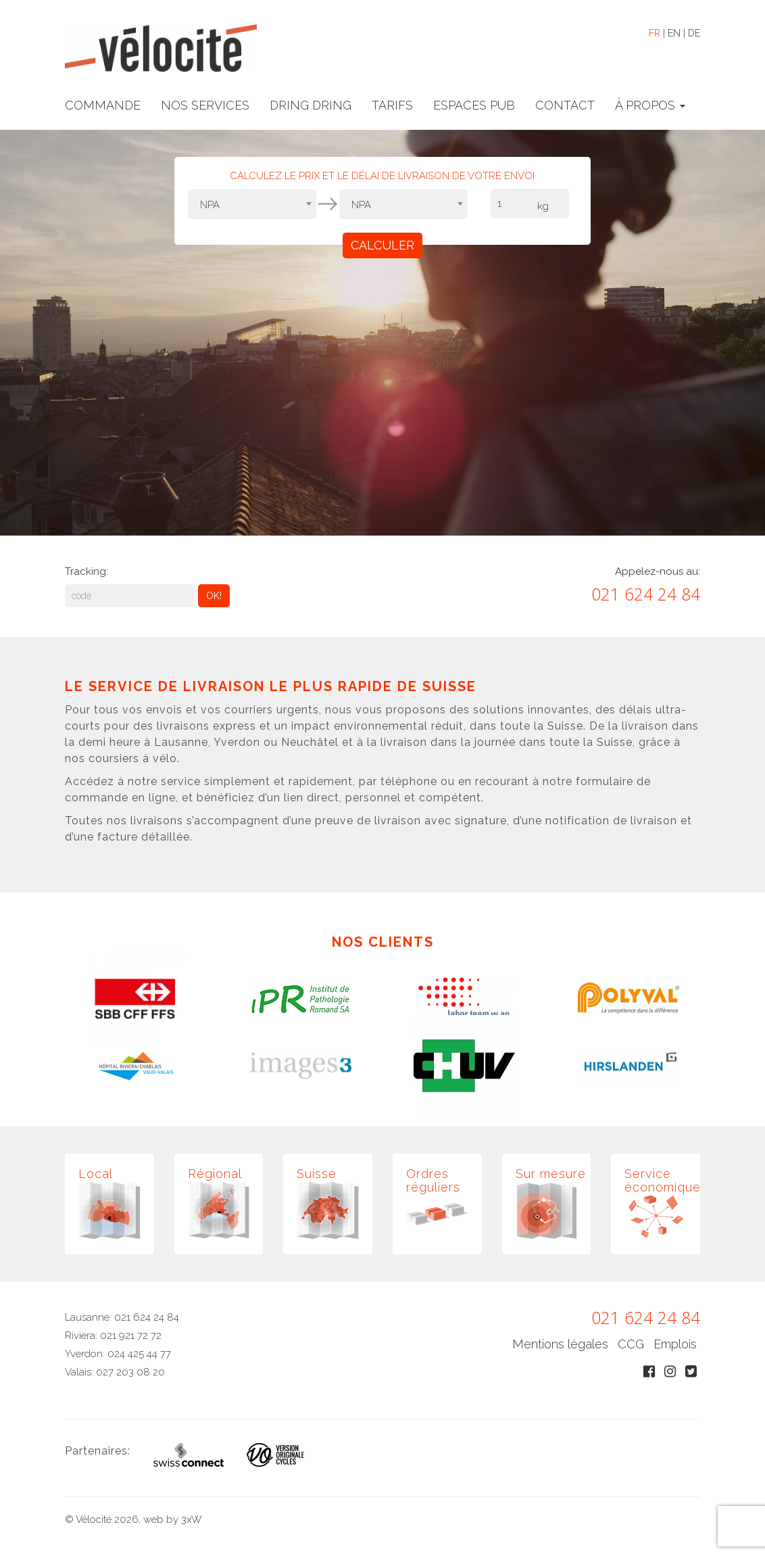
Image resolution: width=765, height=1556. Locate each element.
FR (654, 33)
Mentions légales (560, 1344)
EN (674, 33)
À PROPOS (650, 105)
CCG (631, 1344)
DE (694, 33)
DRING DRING (310, 105)
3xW (191, 1519)
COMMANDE (103, 105)
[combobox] (252, 204)
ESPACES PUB (474, 105)
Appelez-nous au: (657, 571)
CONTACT (565, 105)
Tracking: (86, 571)
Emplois (675, 1344)
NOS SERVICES (205, 105)
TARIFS (392, 105)
